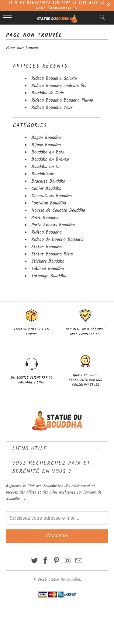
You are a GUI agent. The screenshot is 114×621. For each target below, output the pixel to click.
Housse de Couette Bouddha (58, 210)
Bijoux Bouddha (46, 145)
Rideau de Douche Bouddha (57, 239)
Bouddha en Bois (47, 152)
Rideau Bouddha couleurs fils (58, 85)
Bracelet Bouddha (48, 181)
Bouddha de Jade (47, 93)
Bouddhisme (42, 174)
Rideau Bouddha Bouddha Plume (62, 100)
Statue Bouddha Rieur (52, 254)
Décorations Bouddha (51, 196)
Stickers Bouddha (47, 261)
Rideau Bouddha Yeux (51, 107)
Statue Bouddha (46, 247)
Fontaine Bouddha (48, 203)
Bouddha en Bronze (50, 159)
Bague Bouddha (46, 137)
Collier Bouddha (46, 188)
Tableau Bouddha (47, 268)
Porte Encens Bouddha (53, 225)
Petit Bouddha (45, 217)
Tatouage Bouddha (48, 276)
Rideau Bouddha (46, 232)
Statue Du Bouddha (64, 579)
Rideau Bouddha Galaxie (54, 78)
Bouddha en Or (45, 166)
